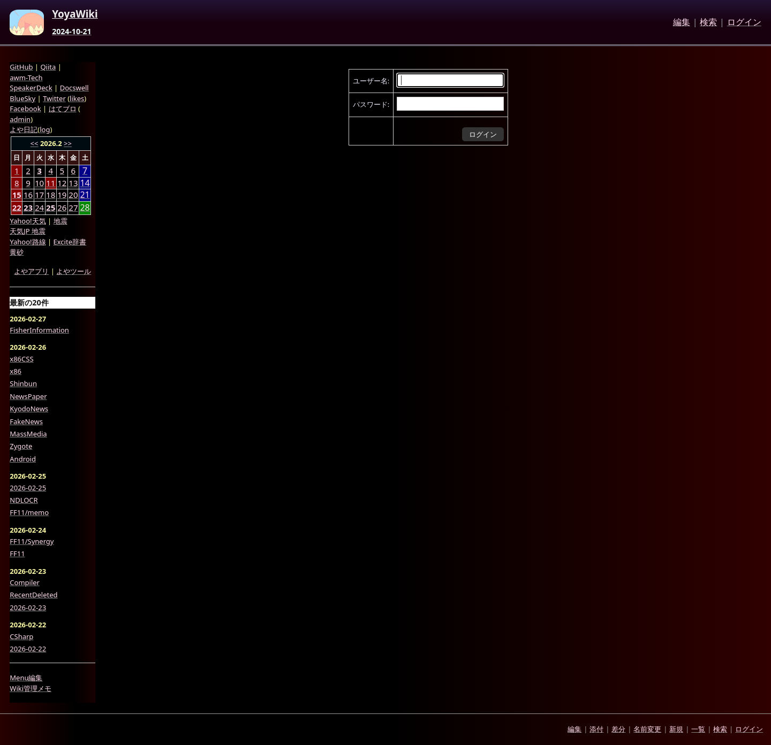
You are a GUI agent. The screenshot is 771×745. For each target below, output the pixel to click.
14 (84, 183)
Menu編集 (26, 677)
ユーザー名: (371, 81)
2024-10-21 (71, 31)
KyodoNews (29, 408)
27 (73, 207)
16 (28, 194)
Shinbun (23, 383)
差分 (618, 729)
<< (35, 143)
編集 (681, 22)
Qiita (48, 67)
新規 (676, 729)
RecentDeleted (33, 594)
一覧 (698, 729)
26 (61, 207)
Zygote (21, 446)
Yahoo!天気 (28, 221)
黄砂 (17, 252)
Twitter (54, 98)
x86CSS (21, 359)
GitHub (21, 67)
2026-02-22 (28, 648)
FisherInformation (39, 330)
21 (84, 195)
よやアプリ (31, 271)
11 (50, 183)
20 (73, 194)
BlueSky (22, 98)
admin (20, 119)
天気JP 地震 (28, 231)
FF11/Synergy (32, 541)
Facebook (25, 108)
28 (84, 207)
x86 (15, 371)
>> (68, 143)
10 (39, 183)
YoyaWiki (75, 14)
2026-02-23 (28, 607)
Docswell (74, 88)
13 (73, 183)
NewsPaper (28, 396)
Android (23, 459)
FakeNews (26, 421)
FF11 (17, 553)
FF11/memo (29, 512)
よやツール (73, 271)
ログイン (744, 22)
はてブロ (63, 108)
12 (61, 183)
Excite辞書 (70, 242)
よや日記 (23, 129)
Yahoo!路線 (28, 242)
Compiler (25, 582)
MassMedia (28, 433)
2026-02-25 (28, 487)
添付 (596, 729)
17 (39, 194)
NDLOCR (23, 500)
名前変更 (647, 729)
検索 (708, 22)
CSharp (21, 636)
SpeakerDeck (31, 88)
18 (50, 194)
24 (39, 207)
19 (61, 194)
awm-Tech (26, 77)
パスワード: (371, 104)
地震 (60, 221)
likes (77, 98)
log (45, 129)
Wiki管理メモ (30, 688)
